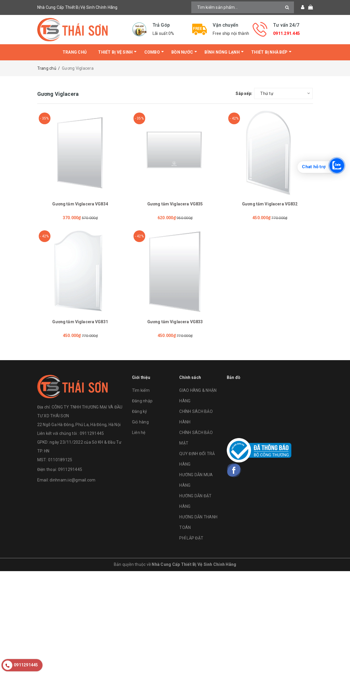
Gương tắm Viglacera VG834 (80, 204)
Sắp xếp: (244, 93)
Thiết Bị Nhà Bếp (269, 52)
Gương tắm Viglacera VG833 (175, 321)
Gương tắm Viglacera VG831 (80, 321)
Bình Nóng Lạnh (222, 52)
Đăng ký (139, 411)
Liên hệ (139, 432)
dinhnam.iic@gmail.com (72, 480)
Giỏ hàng (140, 422)
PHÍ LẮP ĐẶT (191, 538)
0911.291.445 (286, 33)
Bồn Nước (182, 52)
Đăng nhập (142, 401)
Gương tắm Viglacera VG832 (270, 204)
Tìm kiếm (141, 390)
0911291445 (70, 469)
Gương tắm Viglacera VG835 (175, 204)
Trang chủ (74, 52)
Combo (152, 52)
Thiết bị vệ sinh (115, 52)
